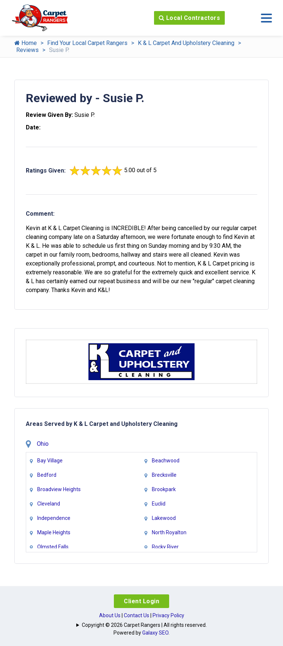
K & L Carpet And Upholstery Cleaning (186, 42)
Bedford (46, 475)
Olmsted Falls (53, 547)
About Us (109, 615)
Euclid (158, 504)
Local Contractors (189, 17)
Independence (53, 518)
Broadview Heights (59, 489)
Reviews (27, 49)
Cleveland (48, 504)
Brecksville (164, 475)
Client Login (141, 601)
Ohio (43, 443)
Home (25, 42)
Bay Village (50, 460)
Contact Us (136, 615)
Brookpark (164, 489)
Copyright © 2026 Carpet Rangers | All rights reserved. (144, 625)
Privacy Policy (168, 615)
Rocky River (165, 547)
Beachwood (165, 460)
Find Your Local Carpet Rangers (87, 42)
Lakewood (164, 518)
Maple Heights (53, 532)
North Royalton (169, 532)
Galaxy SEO (155, 633)
